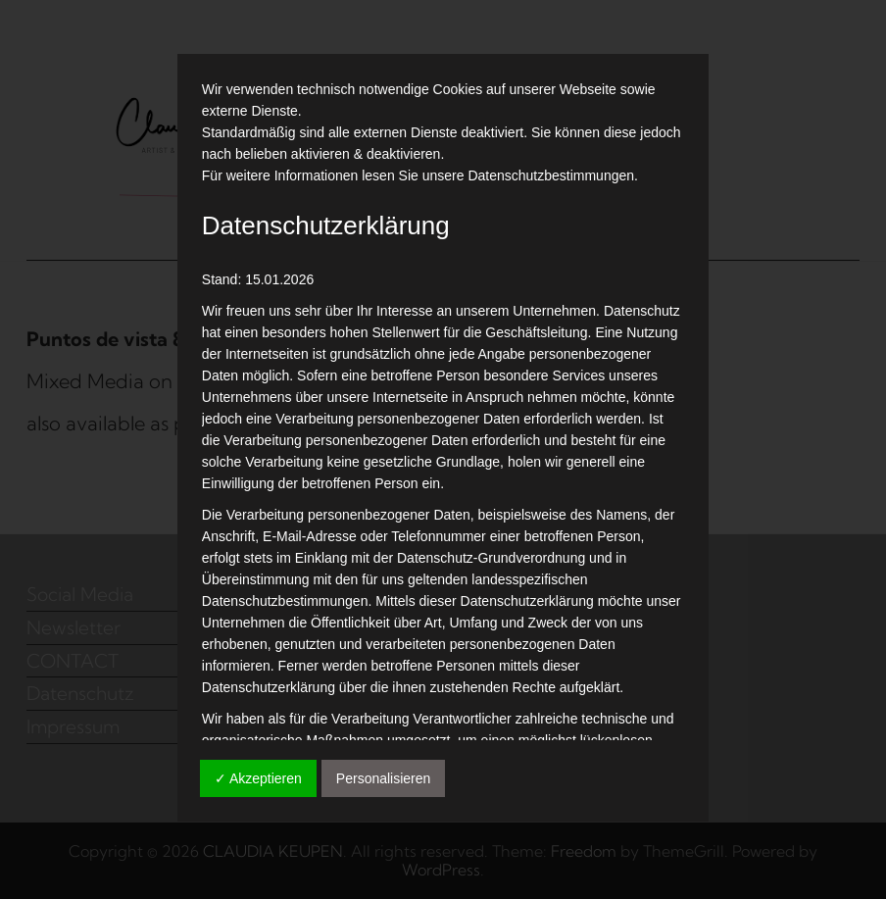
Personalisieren (383, 778)
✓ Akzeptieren (258, 778)
